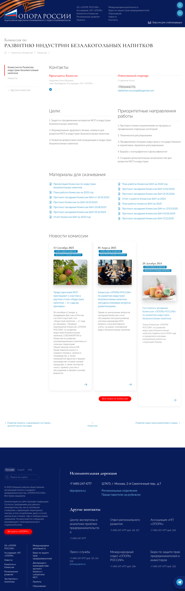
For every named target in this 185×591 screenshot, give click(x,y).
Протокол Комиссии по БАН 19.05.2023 (75, 202)
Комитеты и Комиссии (87, 13)
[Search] (21, 477)
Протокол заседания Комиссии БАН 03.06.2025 (148, 213)
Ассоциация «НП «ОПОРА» (90, 10)
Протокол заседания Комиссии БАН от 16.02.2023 (81, 197)
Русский (10, 470)
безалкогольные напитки (68, 338)
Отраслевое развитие (66, 334)
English (20, 470)
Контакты (113, 20)
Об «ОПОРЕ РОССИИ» (88, 7)
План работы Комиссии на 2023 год (73, 192)
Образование (115, 13)
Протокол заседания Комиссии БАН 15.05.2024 (148, 194)
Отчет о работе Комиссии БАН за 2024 (144, 198)
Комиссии (42, 53)
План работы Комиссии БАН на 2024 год (144, 184)
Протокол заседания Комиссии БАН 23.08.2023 (79, 207)
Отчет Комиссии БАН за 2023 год (71, 217)
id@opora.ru (78, 490)
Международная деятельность (123, 7)
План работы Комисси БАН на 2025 (142, 203)
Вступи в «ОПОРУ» (18, 531)
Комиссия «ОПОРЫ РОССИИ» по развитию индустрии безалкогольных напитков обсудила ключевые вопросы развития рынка (114, 440)
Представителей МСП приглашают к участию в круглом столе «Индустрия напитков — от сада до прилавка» (68, 382)
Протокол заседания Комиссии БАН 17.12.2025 (148, 218)
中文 (30, 470)
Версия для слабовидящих (165, 22)
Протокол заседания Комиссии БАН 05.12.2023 (79, 212)
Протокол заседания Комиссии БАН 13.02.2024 (148, 189)
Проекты (81, 20)
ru (180, 13)
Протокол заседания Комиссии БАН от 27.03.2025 (150, 208)
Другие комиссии (19, 90)
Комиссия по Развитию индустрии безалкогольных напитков (23, 70)
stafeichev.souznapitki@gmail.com (136, 90)
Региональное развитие (88, 17)
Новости (113, 17)
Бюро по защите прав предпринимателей (129, 10)
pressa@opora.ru (78, 564)
